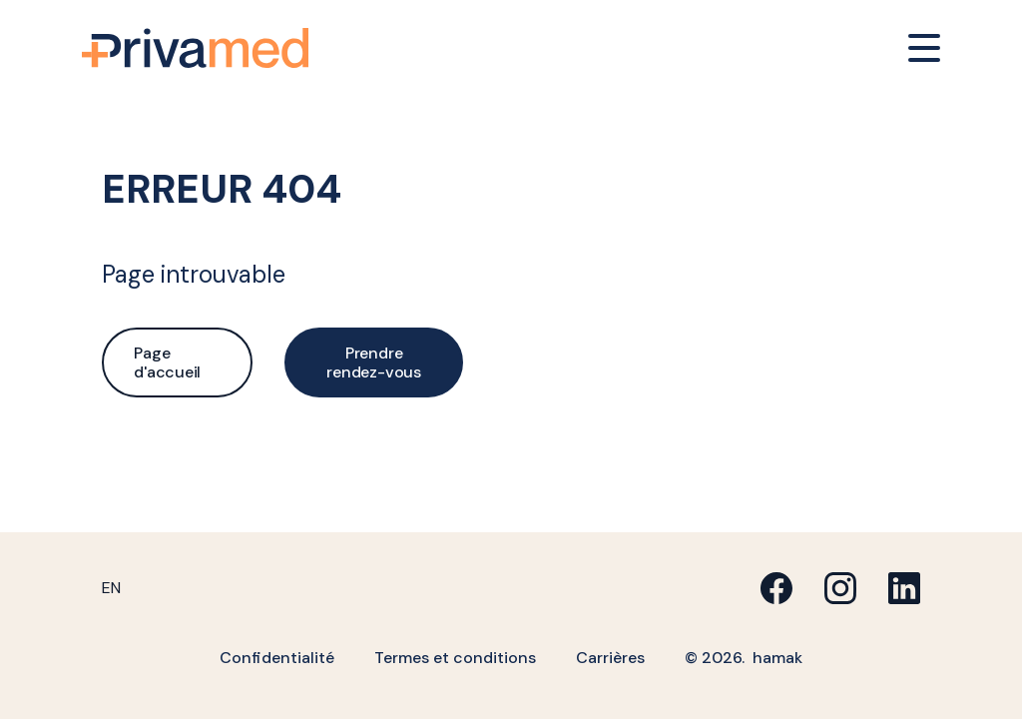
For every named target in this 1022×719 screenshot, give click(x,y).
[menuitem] (111, 588)
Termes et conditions (455, 657)
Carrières (610, 657)
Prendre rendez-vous (373, 362)
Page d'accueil (167, 362)
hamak (777, 657)
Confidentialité (277, 657)
